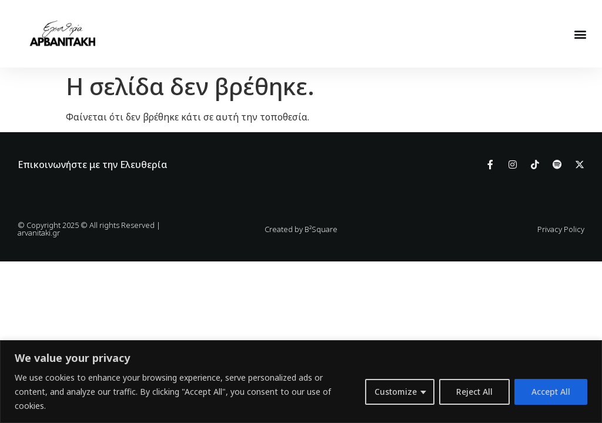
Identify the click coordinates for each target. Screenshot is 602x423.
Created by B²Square (301, 229)
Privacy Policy (560, 229)
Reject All (474, 391)
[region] (301, 381)
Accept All (550, 391)
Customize (395, 391)
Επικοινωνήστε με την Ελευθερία (93, 164)
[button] (580, 33)
